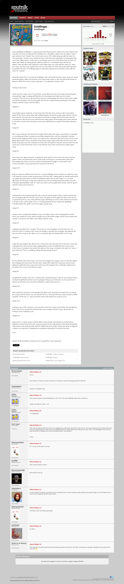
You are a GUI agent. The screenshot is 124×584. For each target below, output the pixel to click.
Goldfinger (41, 26)
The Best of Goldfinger (105, 65)
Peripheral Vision (90, 100)
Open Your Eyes (105, 80)
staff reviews (39, 21)
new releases (29, 21)
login (11, 21)
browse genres (19, 21)
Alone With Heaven (89, 115)
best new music (49, 21)
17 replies (55, 35)
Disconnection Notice (90, 80)
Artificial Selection (105, 115)
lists (36, 18)
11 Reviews (54, 34)
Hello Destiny (90, 65)
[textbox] (100, 21)
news (30, 18)
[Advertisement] (98, 139)
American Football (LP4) (105, 100)
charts (22, 18)
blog (43, 18)
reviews (13, 18)
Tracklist (46, 40)
